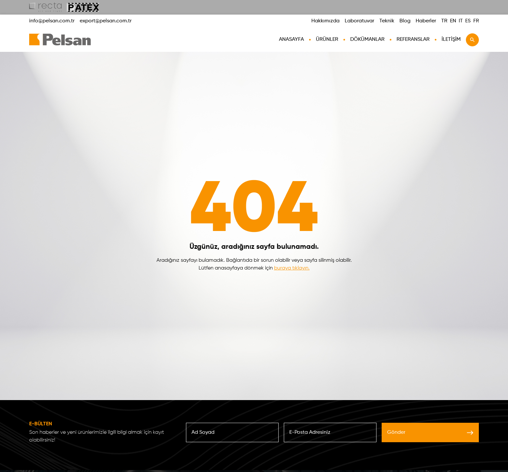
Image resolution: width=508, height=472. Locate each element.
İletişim (451, 39)
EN (453, 21)
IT (461, 20)
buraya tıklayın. (292, 268)
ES (468, 20)
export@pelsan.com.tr (106, 21)
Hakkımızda (325, 21)
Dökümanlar (367, 39)
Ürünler (327, 39)
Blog (404, 21)
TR (444, 21)
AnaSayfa (291, 39)
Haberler (426, 21)
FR (476, 20)
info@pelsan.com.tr (52, 21)
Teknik (386, 21)
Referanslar (413, 39)
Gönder (430, 432)
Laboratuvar (359, 21)
